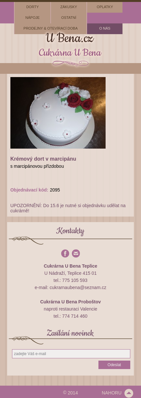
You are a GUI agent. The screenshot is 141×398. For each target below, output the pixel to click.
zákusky (68, 7)
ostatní (68, 18)
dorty (32, 7)
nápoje (32, 18)
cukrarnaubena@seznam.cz (78, 287)
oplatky (105, 7)
